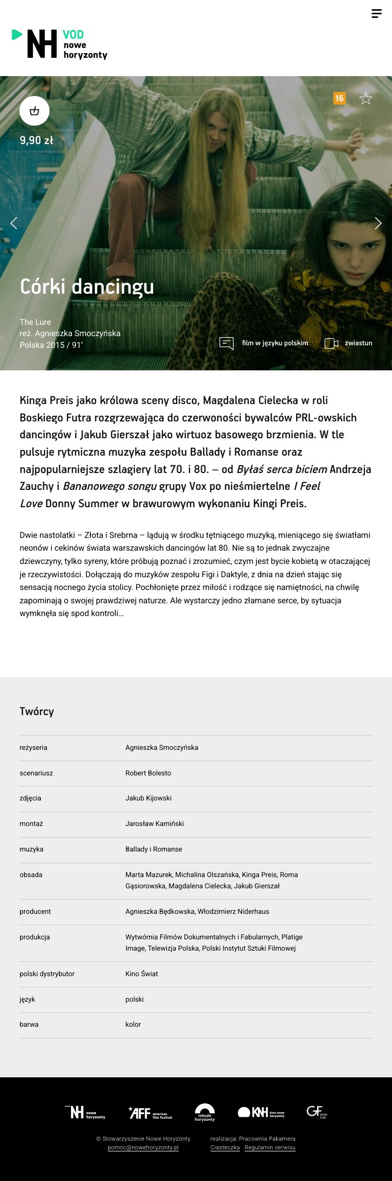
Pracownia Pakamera (267, 1139)
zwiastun (359, 343)
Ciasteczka (225, 1147)
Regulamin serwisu (270, 1147)
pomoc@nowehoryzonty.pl (143, 1147)
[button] (378, 223)
